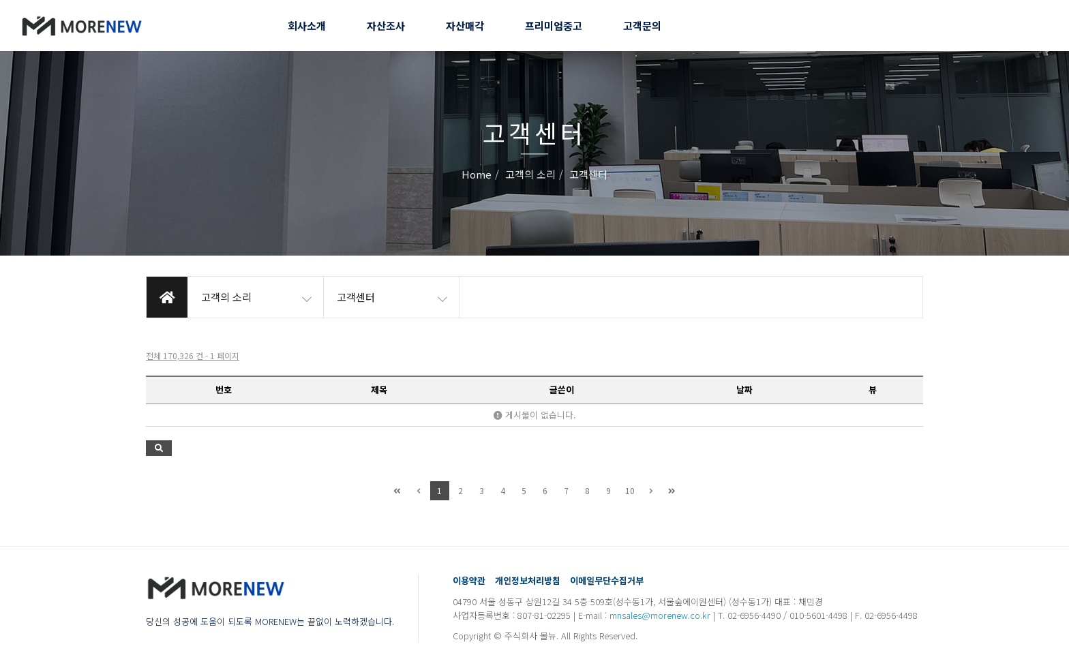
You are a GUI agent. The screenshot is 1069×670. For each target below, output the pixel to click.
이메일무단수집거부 (607, 580)
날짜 (744, 389)
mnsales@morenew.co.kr (659, 615)
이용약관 (469, 580)
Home (477, 175)
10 (630, 490)
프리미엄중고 (553, 25)
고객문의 (642, 25)
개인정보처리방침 (527, 580)
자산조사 (386, 25)
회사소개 (307, 25)
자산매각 (465, 25)
